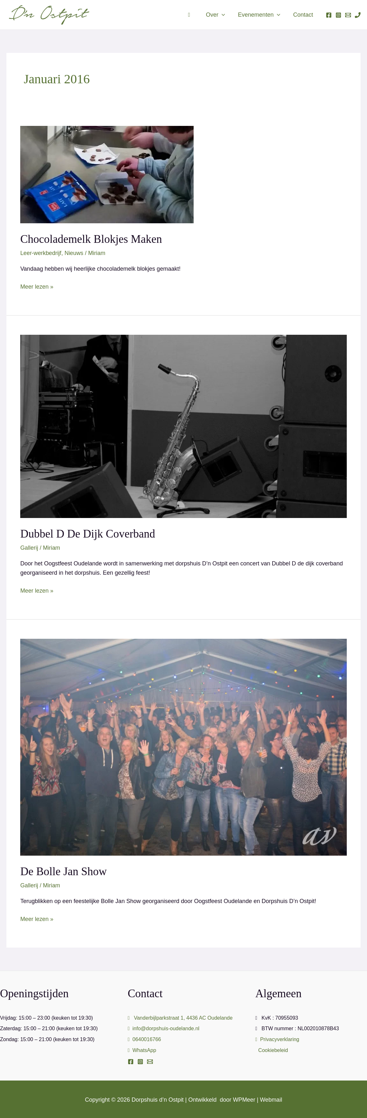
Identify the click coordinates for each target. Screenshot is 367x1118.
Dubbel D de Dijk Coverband (87, 533)
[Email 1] (348, 15)
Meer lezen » (37, 286)
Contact (304, 15)
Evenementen (261, 15)
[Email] (150, 1061)
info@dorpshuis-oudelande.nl (163, 1028)
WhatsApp (142, 1049)
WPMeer (244, 1099)
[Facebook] (329, 15)
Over (218, 15)
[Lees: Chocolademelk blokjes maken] (107, 174)
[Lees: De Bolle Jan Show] (183, 746)
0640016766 (144, 1038)
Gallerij (29, 547)
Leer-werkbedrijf (41, 253)
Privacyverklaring (277, 1038)
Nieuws (74, 253)
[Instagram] (338, 15)
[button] (225, 15)
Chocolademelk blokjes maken (91, 239)
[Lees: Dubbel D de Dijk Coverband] (183, 426)
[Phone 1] (358, 15)
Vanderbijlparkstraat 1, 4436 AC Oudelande (180, 1017)
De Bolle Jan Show (63, 871)
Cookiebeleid (273, 1049)
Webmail (271, 1099)
